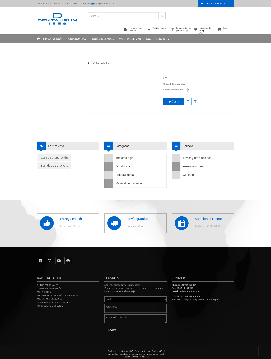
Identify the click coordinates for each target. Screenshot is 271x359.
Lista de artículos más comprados (57, 295)
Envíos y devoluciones (191, 158)
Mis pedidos (44, 291)
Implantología (53, 39)
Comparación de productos (53, 302)
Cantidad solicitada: (173, 89)
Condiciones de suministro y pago (136, 353)
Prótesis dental (103, 39)
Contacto (183, 175)
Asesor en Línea (187, 166)
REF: (165, 78)
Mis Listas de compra (49, 298)
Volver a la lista (102, 63)
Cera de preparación (54, 158)
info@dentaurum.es (104, 3)
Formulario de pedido (50, 305)
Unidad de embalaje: (174, 83)
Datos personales (47, 285)
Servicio (162, 39)
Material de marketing (135, 39)
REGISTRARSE (214, 3)
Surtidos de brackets (54, 165)
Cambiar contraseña (49, 288)
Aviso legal (158, 353)
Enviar (112, 329)
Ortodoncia (77, 39)
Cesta (225, 30)
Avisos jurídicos (142, 351)
